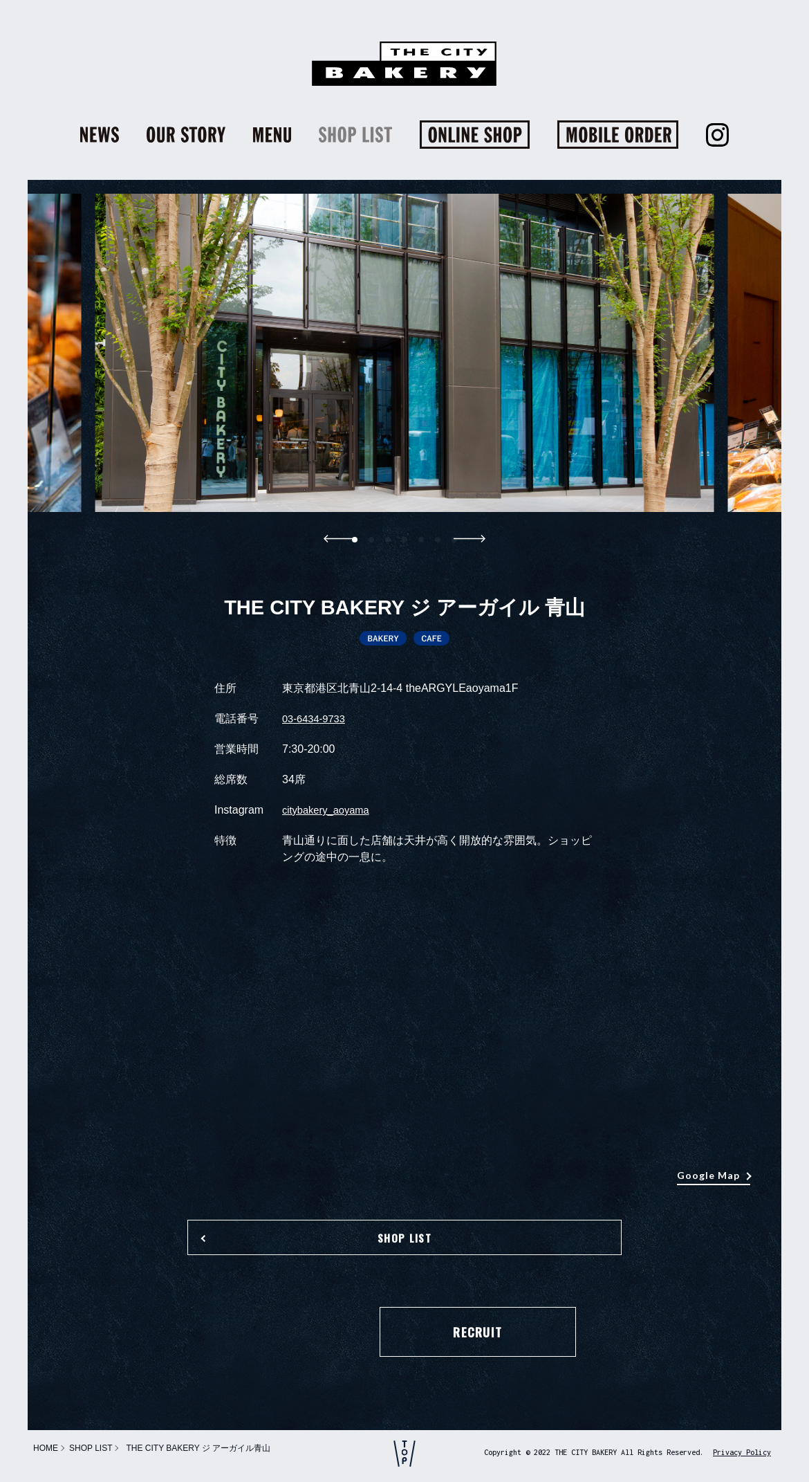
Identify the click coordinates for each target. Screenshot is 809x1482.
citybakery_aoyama (330, 810)
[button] (371, 539)
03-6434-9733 (316, 718)
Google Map (708, 1175)
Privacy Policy (742, 1452)
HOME (45, 1448)
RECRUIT (404, 1349)
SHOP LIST (404, 1249)
